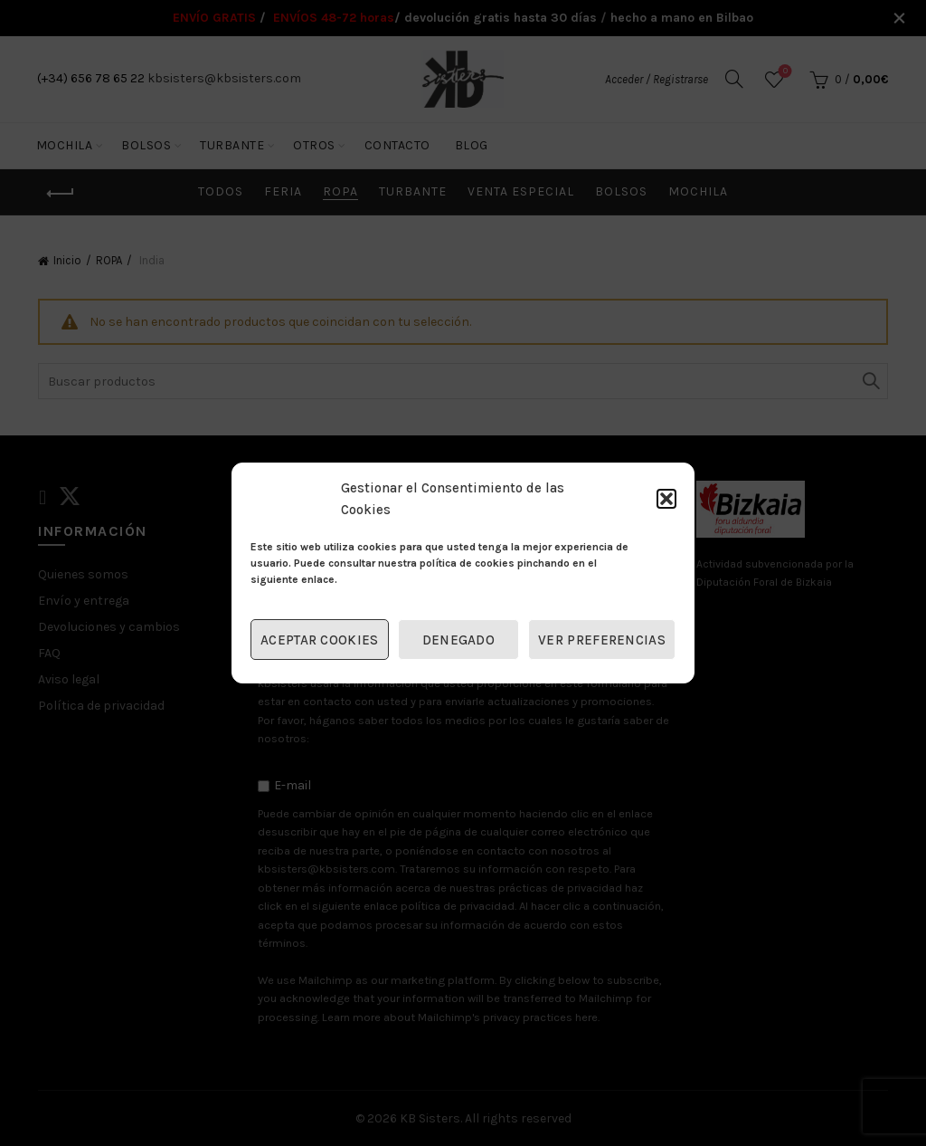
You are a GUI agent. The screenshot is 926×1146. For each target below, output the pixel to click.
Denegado (458, 640)
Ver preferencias (602, 640)
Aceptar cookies (319, 640)
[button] (666, 499)
